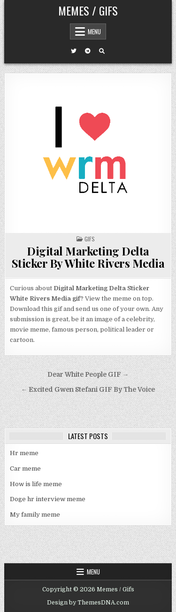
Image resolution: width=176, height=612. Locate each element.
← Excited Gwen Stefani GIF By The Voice (88, 389)
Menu (94, 31)
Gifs (89, 239)
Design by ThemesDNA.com (88, 602)
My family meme (35, 514)
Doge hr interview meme (47, 499)
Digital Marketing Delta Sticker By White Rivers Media (88, 257)
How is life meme (36, 484)
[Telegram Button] (88, 51)
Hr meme (24, 453)
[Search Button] (102, 51)
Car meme (25, 468)
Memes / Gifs (88, 10)
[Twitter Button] (74, 51)
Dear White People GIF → (88, 374)
